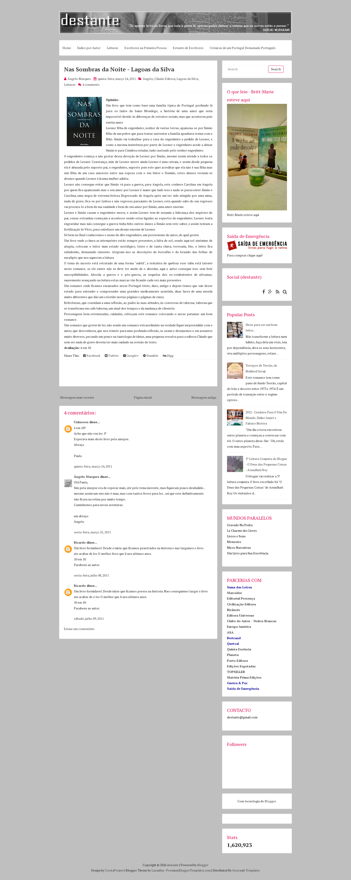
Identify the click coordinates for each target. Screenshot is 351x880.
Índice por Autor (89, 48)
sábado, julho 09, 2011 (89, 618)
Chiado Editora (164, 79)
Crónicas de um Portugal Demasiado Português (243, 48)
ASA (230, 632)
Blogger (270, 801)
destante (173, 865)
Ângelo (148, 79)
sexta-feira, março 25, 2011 (92, 532)
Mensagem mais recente (77, 397)
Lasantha (158, 870)
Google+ (131, 355)
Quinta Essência (239, 649)
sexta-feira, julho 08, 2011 (91, 575)
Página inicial (143, 397)
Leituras (112, 48)
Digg (168, 355)
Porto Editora (237, 660)
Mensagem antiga (203, 397)
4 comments (91, 84)
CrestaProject (114, 870)
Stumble (150, 355)
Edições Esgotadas (241, 666)
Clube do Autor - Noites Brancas (251, 621)
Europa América (239, 626)
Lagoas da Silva (187, 79)
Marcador (234, 593)
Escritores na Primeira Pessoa (145, 48)
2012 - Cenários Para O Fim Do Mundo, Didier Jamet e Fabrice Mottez (266, 417)
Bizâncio (233, 610)
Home (66, 48)
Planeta (233, 655)
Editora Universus (240, 615)
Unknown (81, 422)
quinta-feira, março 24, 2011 (93, 466)
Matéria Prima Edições (244, 677)
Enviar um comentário (79, 629)
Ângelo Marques (86, 476)
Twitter (112, 355)
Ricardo (80, 542)
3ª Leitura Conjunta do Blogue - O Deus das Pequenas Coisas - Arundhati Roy (266, 464)
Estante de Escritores (188, 48)
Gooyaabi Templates (246, 870)
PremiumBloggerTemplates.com (188, 870)
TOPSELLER (236, 672)
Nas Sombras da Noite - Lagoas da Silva (119, 69)
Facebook (91, 355)
